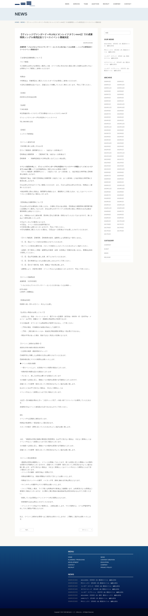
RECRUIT (71, 567)
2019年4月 (120, 198)
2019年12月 (121, 185)
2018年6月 (107, 214)
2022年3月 (107, 149)
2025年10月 (121, 88)
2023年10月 (121, 127)
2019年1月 (107, 205)
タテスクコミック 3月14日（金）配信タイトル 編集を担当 (100, 589)
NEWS (106, 253)
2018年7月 (120, 211)
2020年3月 (107, 182)
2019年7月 (107, 195)
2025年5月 (107, 97)
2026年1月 (107, 84)
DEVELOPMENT (73, 562)
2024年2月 (120, 120)
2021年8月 (107, 159)
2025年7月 (107, 94)
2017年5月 (120, 227)
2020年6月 (120, 175)
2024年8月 (120, 110)
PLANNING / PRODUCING (76, 560)
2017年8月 (107, 224)
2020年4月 (120, 179)
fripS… (27, 530)
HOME (70, 557)
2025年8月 (120, 91)
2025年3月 (107, 101)
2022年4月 (120, 146)
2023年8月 (120, 130)
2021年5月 (120, 162)
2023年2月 (120, 140)
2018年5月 (120, 214)
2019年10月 (121, 188)
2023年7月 (107, 133)
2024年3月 (107, 120)
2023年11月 (108, 127)
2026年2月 (120, 81)
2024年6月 (120, 114)
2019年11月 (108, 188)
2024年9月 (107, 110)
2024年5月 (107, 117)
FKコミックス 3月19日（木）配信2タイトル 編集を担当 (99, 583)
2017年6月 (107, 227)
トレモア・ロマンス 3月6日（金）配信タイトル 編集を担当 (100, 586)
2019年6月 (120, 195)
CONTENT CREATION (108, 560)
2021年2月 (107, 169)
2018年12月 (121, 205)
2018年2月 (107, 221)
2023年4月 (120, 136)
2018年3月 (120, 218)
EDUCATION (105, 562)
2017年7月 (120, 224)
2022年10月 (108, 143)
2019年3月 (107, 201)
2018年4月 (107, 218)
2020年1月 (107, 185)
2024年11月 (108, 107)
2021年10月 (108, 156)
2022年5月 (107, 146)
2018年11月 (108, 208)
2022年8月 (120, 143)
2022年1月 (120, 149)
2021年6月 (107, 162)
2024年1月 (107, 123)
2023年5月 (107, 136)
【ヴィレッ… (85, 530)
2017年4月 (107, 231)
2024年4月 (120, 117)
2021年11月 (121, 153)
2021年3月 (120, 166)
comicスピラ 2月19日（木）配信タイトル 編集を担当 (98, 598)
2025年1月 (107, 104)
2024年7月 (107, 114)
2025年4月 (120, 97)
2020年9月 (107, 172)
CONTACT (71, 565)
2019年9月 (107, 192)
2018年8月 (107, 211)
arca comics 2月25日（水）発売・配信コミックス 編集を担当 (101, 595)
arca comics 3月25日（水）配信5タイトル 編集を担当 (98, 580)
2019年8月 (120, 192)
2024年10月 (121, 107)
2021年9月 (120, 156)
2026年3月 (107, 81)
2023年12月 (121, 123)
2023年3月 (107, 140)
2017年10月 (121, 221)
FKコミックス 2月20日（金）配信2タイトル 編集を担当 (99, 601)
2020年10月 (121, 169)
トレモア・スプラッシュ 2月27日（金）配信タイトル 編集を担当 (102, 592)
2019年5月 (107, 198)
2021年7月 (120, 159)
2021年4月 (107, 166)
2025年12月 (121, 84)
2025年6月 (120, 94)
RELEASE (107, 257)
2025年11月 (108, 88)
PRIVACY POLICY (106, 567)
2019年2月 (120, 201)
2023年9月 (107, 130)
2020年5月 (107, 179)
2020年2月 (120, 182)
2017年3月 (120, 231)
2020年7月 (107, 175)
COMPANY (107, 245)
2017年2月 (107, 234)
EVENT (106, 249)
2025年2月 (120, 101)
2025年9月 (107, 91)
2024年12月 (121, 104)
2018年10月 (121, 208)
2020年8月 (120, 172)
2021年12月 (108, 153)
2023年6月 (120, 133)
